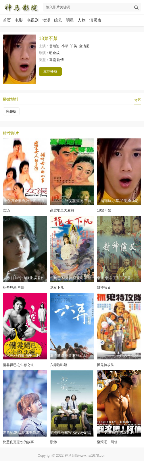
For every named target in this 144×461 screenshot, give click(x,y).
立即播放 (50, 71)
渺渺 (53, 442)
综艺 (58, 20)
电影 (19, 20)
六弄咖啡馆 (58, 365)
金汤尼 (84, 46)
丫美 (73, 46)
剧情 (60, 60)
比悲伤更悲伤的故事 (18, 442)
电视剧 (32, 20)
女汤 (6, 210)
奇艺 (137, 100)
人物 (82, 20)
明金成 (54, 53)
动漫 (46, 20)
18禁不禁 (104, 210)
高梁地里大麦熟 (62, 210)
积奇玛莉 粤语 (13, 287)
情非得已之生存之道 (18, 365)
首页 (7, 20)
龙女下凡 (57, 287)
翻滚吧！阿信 (107, 442)
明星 (70, 20)
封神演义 (104, 287)
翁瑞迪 (54, 46)
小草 (65, 46)
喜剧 (52, 60)
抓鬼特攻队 (105, 365)
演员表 (95, 20)
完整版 (11, 111)
